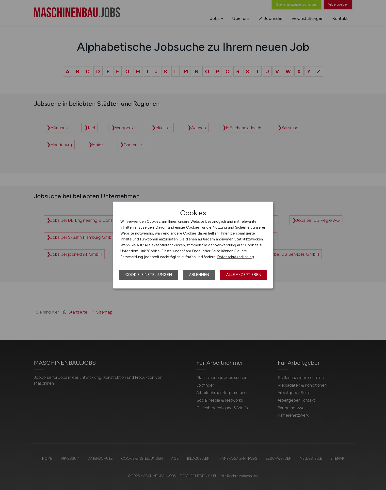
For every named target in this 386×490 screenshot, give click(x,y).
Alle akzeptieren (243, 274)
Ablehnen (199, 274)
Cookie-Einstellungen (148, 274)
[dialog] (193, 245)
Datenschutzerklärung (235, 257)
